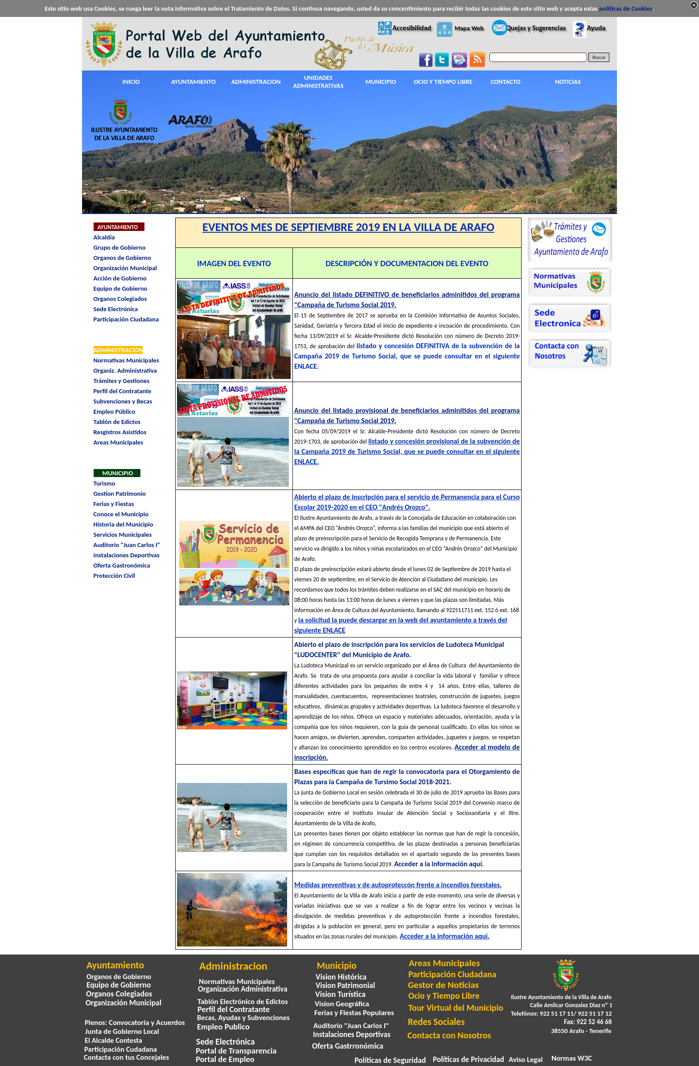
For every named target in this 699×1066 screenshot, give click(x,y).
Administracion (233, 966)
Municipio (337, 965)
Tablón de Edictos (117, 422)
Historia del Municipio (123, 524)
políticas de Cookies (626, 8)
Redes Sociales (436, 1022)
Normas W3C (571, 1058)
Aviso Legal (526, 1059)
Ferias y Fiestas (114, 504)
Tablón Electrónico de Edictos (242, 1001)
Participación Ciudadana (126, 319)
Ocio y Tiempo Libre (444, 995)
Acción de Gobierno (120, 278)
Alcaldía (104, 237)
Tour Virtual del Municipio (455, 1007)
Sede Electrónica (116, 309)
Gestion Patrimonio (120, 494)
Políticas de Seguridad (390, 1060)
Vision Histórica (341, 977)
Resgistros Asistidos (120, 432)
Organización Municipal (125, 268)
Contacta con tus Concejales (126, 1057)
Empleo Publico (223, 1026)
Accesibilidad (411, 28)
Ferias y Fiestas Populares (354, 1012)
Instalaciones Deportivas (127, 555)
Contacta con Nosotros (449, 1035)
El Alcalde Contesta (113, 1040)
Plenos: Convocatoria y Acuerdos (135, 1022)
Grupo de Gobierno (120, 247)
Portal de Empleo (225, 1059)
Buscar (599, 57)
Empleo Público (115, 411)
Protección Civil (114, 576)
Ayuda (596, 28)
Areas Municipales (119, 442)
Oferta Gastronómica (122, 565)
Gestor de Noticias (443, 985)
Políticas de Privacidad (468, 1059)
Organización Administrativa (243, 989)
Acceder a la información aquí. (439, 864)
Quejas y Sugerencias (536, 28)
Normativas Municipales (126, 360)
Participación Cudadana (120, 1049)
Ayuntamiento (115, 965)
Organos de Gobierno (122, 258)
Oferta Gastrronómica (347, 1046)
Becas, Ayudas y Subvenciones (243, 1017)
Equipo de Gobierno (121, 288)
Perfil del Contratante (123, 391)
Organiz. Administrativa (125, 370)
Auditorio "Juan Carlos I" (127, 545)
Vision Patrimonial (345, 985)
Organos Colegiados (120, 299)
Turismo (104, 483)
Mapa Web (469, 28)
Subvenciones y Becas (123, 401)
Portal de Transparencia (236, 1050)
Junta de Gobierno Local (122, 1031)
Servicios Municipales (123, 535)
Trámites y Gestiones (122, 381)
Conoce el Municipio (121, 514)
